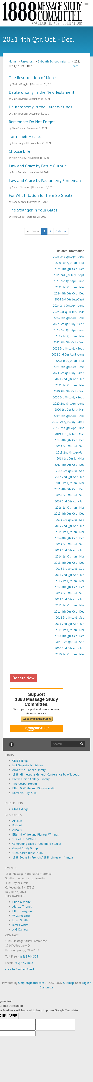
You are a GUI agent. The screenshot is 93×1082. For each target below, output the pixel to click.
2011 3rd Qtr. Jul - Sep (70, 617)
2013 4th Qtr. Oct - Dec (69, 563)
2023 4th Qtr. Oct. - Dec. (68, 318)
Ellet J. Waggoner (23, 911)
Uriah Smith (20, 920)
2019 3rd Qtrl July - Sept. (68, 422)
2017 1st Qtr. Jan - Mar (69, 483)
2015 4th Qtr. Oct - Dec (69, 513)
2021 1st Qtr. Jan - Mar (69, 385)
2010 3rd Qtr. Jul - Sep (70, 642)
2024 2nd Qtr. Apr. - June (68, 305)
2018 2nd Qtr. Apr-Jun (70, 452)
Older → (61, 231)
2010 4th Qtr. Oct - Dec (69, 636)
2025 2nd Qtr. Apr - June (68, 281)
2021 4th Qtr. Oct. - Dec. (68, 367)
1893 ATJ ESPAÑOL (24, 839)
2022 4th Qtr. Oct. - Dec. (68, 342)
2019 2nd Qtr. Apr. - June (68, 428)
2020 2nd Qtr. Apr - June (68, 403)
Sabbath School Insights (54, 61)
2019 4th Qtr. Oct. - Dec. (68, 416)
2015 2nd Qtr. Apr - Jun (69, 526)
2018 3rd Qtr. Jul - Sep (70, 446)
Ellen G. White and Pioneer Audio (33, 788)
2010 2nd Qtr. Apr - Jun (69, 648)
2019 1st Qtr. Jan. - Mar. (69, 434)
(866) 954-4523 (28, 956)
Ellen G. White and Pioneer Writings (35, 834)
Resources (27, 61)
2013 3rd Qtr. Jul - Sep (70, 569)
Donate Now (23, 677)
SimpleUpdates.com (31, 983)
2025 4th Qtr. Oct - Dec (69, 269)
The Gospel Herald (24, 784)
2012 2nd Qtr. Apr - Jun (69, 599)
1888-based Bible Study (27, 853)
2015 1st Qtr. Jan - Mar (69, 532)
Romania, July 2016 (24, 793)
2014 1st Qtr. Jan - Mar (69, 556)
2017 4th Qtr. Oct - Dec (69, 465)
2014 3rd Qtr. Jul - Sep (70, 544)
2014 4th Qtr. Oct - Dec (69, 538)
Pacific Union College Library (31, 779)
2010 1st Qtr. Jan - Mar (69, 654)
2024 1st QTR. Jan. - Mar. (68, 312)
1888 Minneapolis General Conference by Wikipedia (45, 774)
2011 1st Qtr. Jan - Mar (69, 630)
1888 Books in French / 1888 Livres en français (42, 857)
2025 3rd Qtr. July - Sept (68, 275)
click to (19, 969)
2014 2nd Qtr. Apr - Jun (69, 550)
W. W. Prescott (21, 916)
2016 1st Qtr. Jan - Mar (69, 507)
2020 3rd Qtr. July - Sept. (68, 397)
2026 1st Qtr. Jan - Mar (69, 263)
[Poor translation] (12, 1016)
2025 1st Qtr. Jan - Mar (69, 287)
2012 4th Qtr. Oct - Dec (69, 587)
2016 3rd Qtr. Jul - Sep (70, 495)
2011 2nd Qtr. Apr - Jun (69, 624)
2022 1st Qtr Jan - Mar (69, 361)
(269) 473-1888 (23, 963)
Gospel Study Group (25, 848)
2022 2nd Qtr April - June (68, 354)
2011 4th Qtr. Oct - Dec (69, 611)
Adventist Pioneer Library (29, 770)
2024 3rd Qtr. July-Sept (69, 299)
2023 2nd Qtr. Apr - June (68, 330)
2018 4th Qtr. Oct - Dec (69, 440)
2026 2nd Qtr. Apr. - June (68, 257)
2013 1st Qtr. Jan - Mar (69, 581)
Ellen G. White (21, 902)
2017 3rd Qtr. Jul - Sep (70, 471)
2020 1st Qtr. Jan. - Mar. (69, 409)
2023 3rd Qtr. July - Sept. (68, 324)
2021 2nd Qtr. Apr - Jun (69, 379)
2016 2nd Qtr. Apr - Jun (69, 501)
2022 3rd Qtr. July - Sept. (68, 348)
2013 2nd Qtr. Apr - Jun (69, 575)
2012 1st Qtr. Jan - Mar (69, 605)
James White (20, 925)
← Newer (33, 231)
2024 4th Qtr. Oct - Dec (69, 293)
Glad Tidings (20, 761)
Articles (17, 821)
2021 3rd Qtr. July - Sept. (68, 373)
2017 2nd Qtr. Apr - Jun (69, 477)
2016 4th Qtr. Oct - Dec (69, 489)
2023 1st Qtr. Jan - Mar (69, 336)
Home (13, 61)
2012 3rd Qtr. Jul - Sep (70, 593)
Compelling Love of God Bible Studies (36, 844)
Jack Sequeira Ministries (27, 765)
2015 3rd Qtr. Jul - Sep (70, 520)
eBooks (17, 830)
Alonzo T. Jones (22, 906)
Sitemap (68, 983)
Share (76, 66)
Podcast (17, 825)
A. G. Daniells (20, 929)
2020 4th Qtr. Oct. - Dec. (68, 391)
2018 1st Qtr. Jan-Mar (70, 458)
